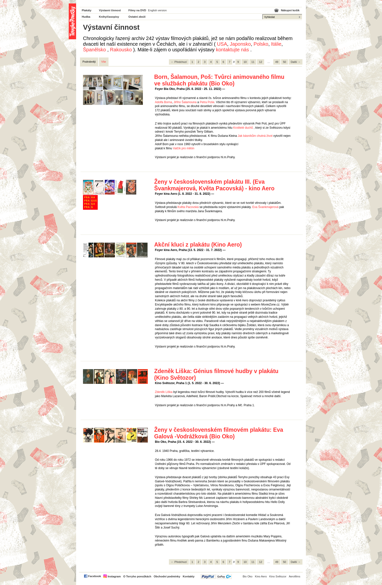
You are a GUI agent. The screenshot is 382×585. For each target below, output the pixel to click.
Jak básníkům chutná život (255, 136)
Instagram (114, 576)
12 (260, 61)
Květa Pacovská (188, 207)
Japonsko (240, 44)
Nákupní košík (290, 10)
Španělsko (94, 49)
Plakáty (86, 10)
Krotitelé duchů (243, 127)
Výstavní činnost (110, 10)
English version (157, 10)
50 (284, 61)
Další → (295, 61)
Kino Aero (261, 576)
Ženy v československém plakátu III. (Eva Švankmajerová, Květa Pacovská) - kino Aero (214, 185)
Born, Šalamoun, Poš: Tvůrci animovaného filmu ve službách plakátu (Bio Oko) (219, 80)
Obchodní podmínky (167, 576)
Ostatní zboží (137, 16)
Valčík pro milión (183, 148)
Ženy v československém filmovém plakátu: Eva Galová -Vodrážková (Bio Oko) (218, 433)
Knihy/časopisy (109, 16)
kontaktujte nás (232, 49)
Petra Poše (207, 102)
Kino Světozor (277, 576)
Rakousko (121, 49)
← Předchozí (179, 61)
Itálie (276, 44)
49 (276, 61)
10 (245, 61)
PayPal (216, 576)
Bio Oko (247, 576)
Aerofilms (294, 576)
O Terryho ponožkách (137, 576)
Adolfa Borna (163, 102)
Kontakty (188, 576)
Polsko (261, 44)
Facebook (94, 576)
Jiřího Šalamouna (185, 102)
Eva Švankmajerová (265, 207)
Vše (103, 61)
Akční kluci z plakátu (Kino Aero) (198, 244)
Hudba (86, 16)
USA (222, 44)
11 (252, 61)
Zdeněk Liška (163, 392)
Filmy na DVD (137, 10)
